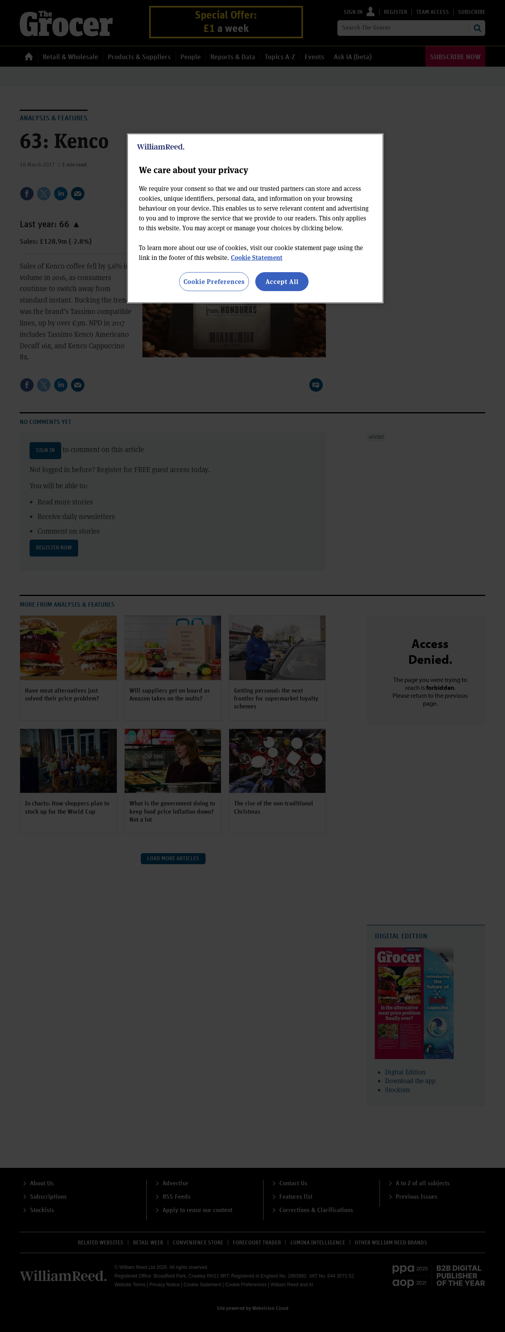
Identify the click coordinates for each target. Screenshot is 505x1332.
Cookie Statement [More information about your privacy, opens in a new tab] (256, 257)
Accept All (282, 281)
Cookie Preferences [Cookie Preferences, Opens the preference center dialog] (214, 281)
